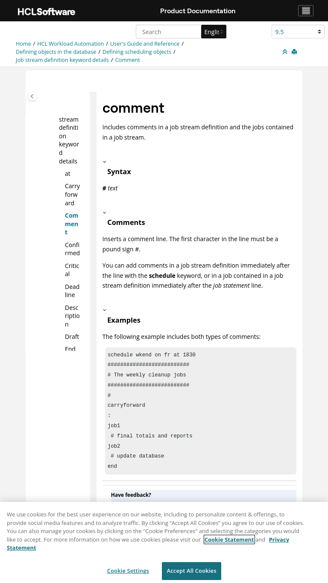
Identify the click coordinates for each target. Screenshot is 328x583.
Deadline (72, 290)
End (70, 349)
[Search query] (180, 31)
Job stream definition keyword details (62, 60)
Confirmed (72, 248)
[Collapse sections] (286, 52)
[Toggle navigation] (305, 10)
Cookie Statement (229, 543)
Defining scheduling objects (136, 51)
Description (72, 315)
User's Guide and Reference (144, 43)
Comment (127, 60)
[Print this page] (295, 52)
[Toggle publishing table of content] (32, 96)
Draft (72, 336)
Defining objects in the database (56, 51)
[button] (61, 173)
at (67, 173)
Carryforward (72, 194)
